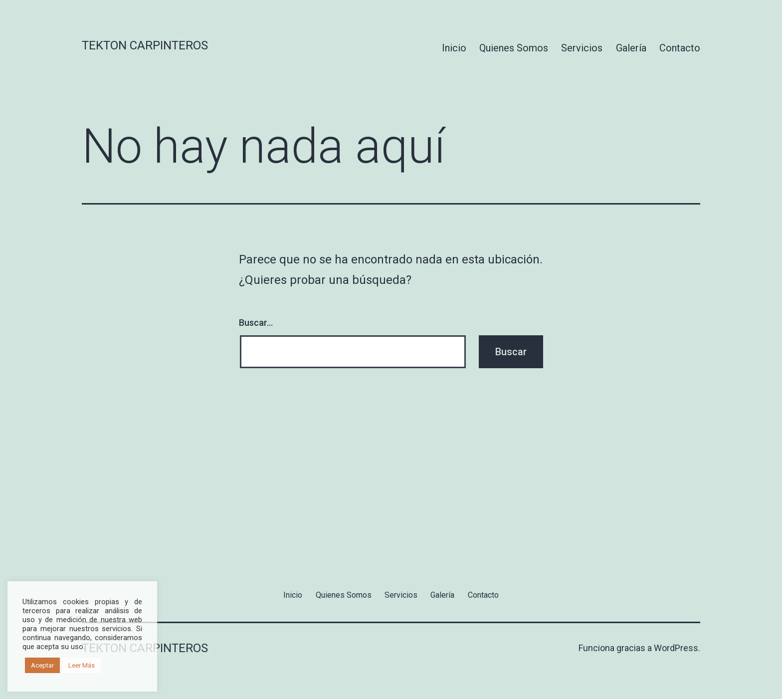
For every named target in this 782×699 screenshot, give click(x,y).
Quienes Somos (513, 48)
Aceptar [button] (42, 665)
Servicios (581, 48)
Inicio (454, 48)
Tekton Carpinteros (145, 45)
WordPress (676, 648)
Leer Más (81, 665)
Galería (631, 48)
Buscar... (256, 322)
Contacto (679, 48)
